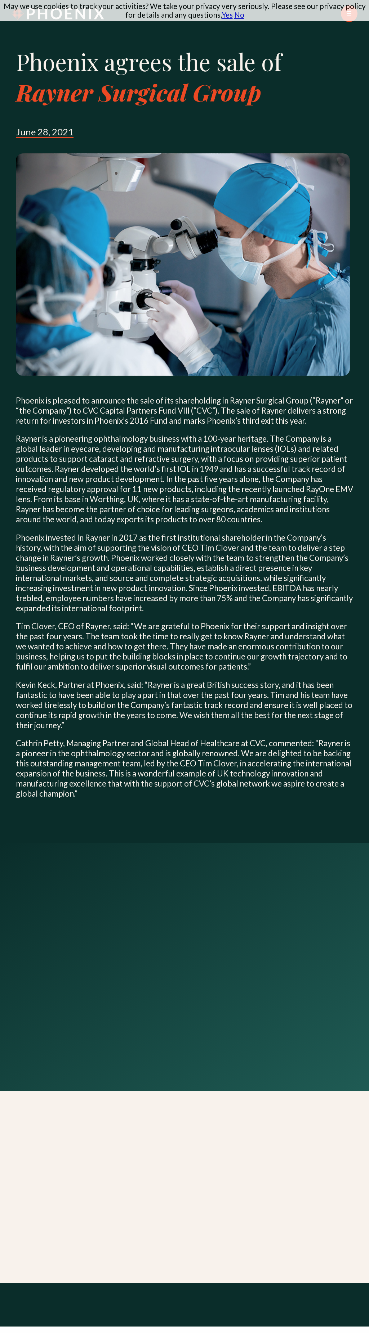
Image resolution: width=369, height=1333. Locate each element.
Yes (227, 14)
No (239, 14)
